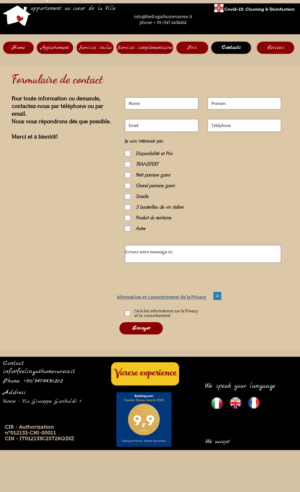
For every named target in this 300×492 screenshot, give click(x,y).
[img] (240, 436)
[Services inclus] (95, 48)
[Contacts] (231, 48)
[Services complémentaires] (144, 48)
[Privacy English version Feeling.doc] (217, 296)
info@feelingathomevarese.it (163, 16)
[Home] (18, 48)
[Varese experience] (145, 373)
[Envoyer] (141, 328)
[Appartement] (55, 48)
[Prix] (192, 48)
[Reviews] (275, 48)
